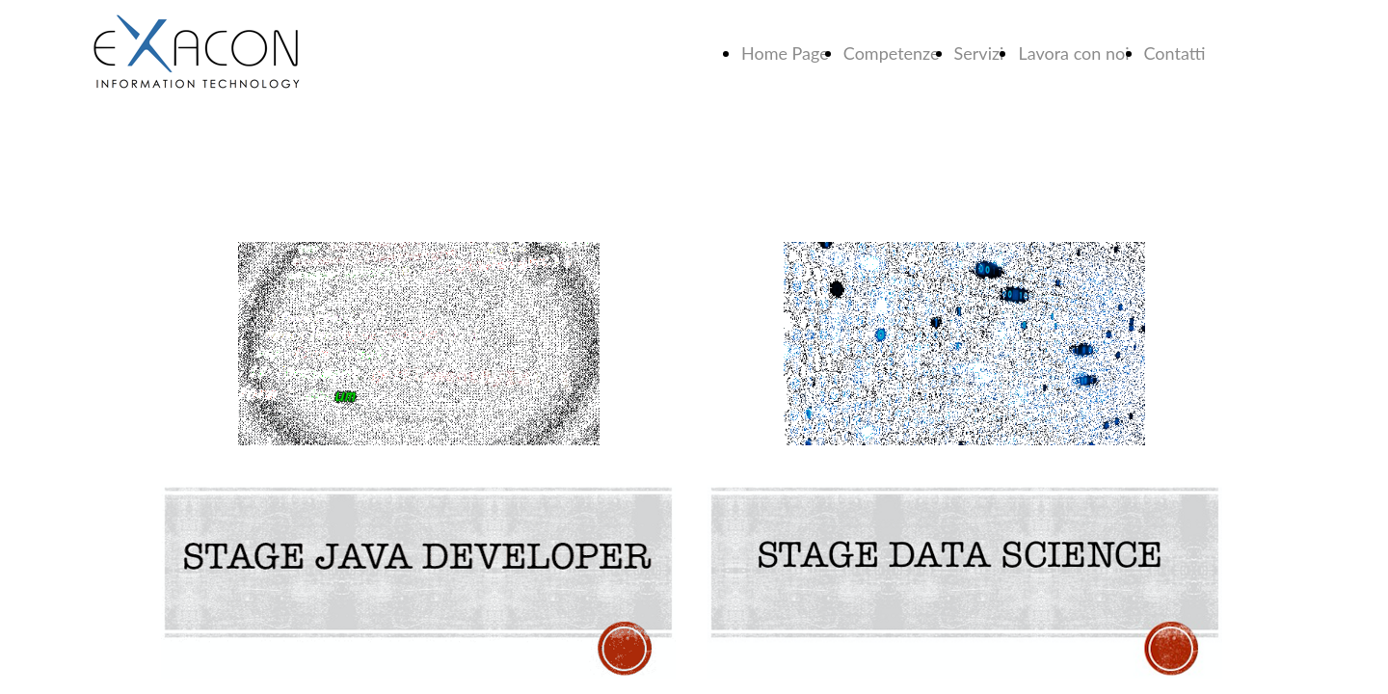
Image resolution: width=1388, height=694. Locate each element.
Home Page (785, 53)
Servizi (979, 53)
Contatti (1175, 53)
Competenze (891, 53)
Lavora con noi (1073, 53)
